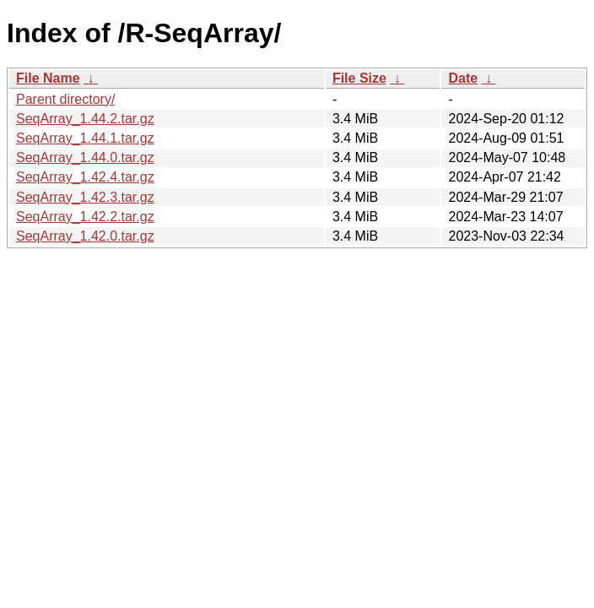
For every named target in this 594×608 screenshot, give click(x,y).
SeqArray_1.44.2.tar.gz (85, 118)
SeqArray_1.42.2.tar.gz (85, 216)
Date (463, 78)
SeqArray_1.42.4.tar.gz (85, 177)
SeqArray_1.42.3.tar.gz (85, 197)
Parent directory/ (65, 99)
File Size (359, 78)
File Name (48, 78)
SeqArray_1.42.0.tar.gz (85, 236)
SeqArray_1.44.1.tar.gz (85, 138)
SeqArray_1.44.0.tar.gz (85, 157)
